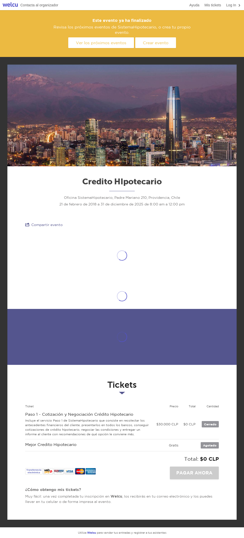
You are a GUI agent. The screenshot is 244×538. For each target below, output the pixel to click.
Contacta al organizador (39, 5)
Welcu (10, 5)
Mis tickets (213, 5)
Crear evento (155, 42)
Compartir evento (44, 224)
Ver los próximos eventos (101, 42)
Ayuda (194, 5)
